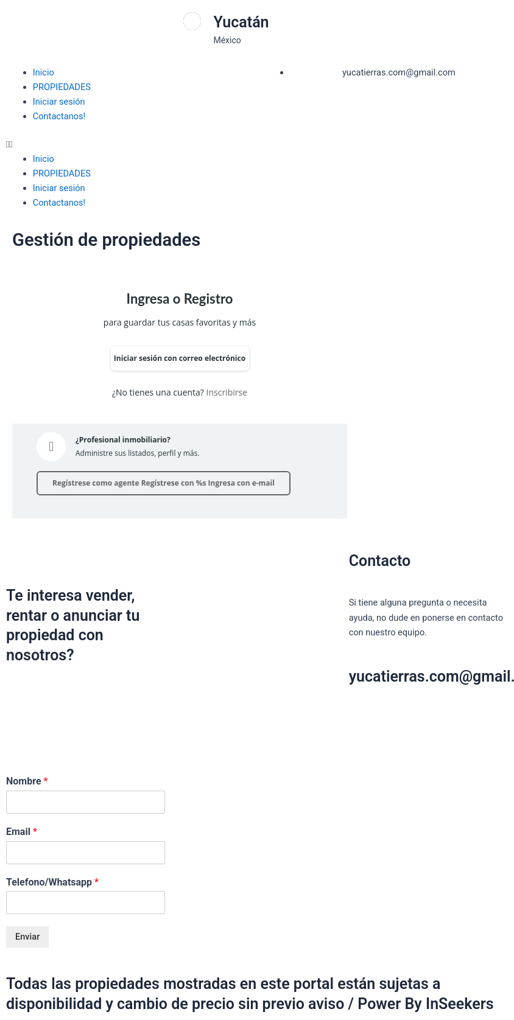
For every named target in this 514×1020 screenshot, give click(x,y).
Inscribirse (226, 392)
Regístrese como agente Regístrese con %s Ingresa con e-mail (163, 483)
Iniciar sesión (59, 101)
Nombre (27, 781)
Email (21, 831)
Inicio (43, 72)
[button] (128, 144)
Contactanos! (59, 116)
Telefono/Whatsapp (52, 882)
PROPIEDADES (62, 87)
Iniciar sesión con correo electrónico (179, 358)
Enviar (27, 936)
